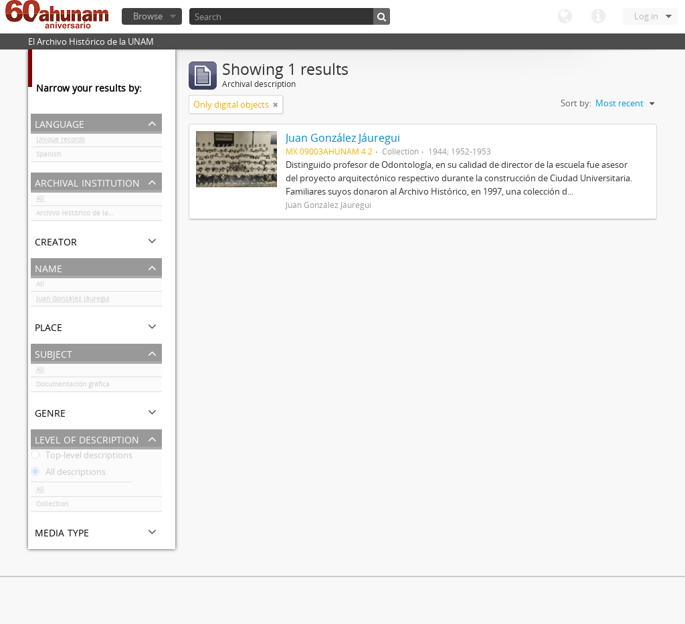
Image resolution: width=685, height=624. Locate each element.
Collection (52, 506)
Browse (148, 16)
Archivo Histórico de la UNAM (83, 215)
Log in (646, 16)
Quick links (598, 16)
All (40, 200)
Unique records (60, 141)
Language (564, 16)
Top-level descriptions (81, 457)
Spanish (48, 156)
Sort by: (576, 103)
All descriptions (68, 474)
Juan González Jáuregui (73, 301)
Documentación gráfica (73, 386)
